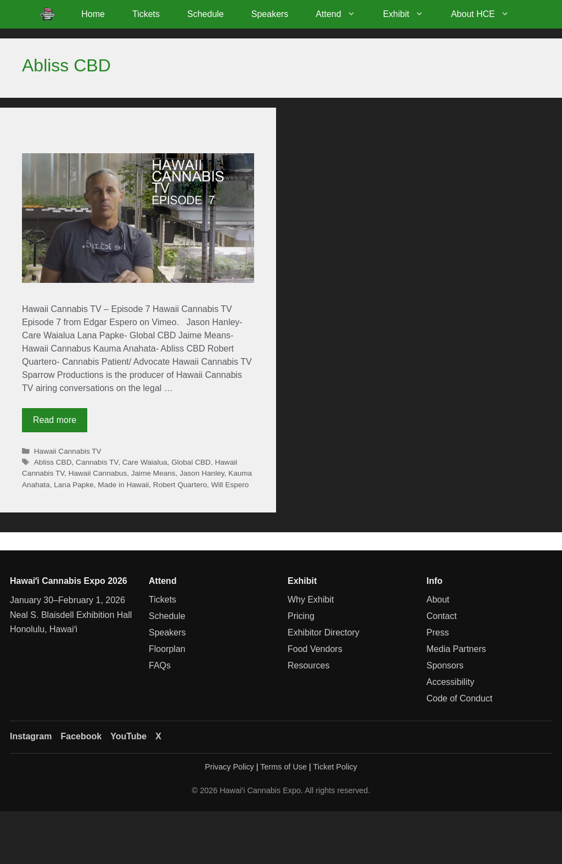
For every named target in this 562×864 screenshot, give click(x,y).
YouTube (128, 736)
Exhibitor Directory (323, 632)
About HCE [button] (487, 14)
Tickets (146, 14)
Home (93, 14)
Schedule (205, 14)
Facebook (81, 736)
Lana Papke (74, 485)
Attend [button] (342, 14)
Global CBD (191, 462)
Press (437, 632)
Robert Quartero (180, 485)
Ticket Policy (335, 766)
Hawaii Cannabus (98, 473)
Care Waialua (144, 462)
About (437, 599)
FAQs (160, 665)
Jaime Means (153, 473)
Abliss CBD (53, 462)
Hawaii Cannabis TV (68, 451)
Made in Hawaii (123, 485)
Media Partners (456, 649)
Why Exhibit (311, 599)
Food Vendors (315, 649)
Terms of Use (283, 766)
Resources (308, 665)
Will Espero (230, 485)
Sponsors (445, 665)
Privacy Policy (229, 766)
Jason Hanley (201, 473)
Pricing (301, 616)
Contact (441, 616)
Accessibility (450, 682)
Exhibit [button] (410, 14)
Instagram (31, 736)
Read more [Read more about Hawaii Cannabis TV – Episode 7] (54, 420)
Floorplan (167, 649)
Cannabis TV (97, 462)
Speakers (270, 14)
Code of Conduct (459, 698)
